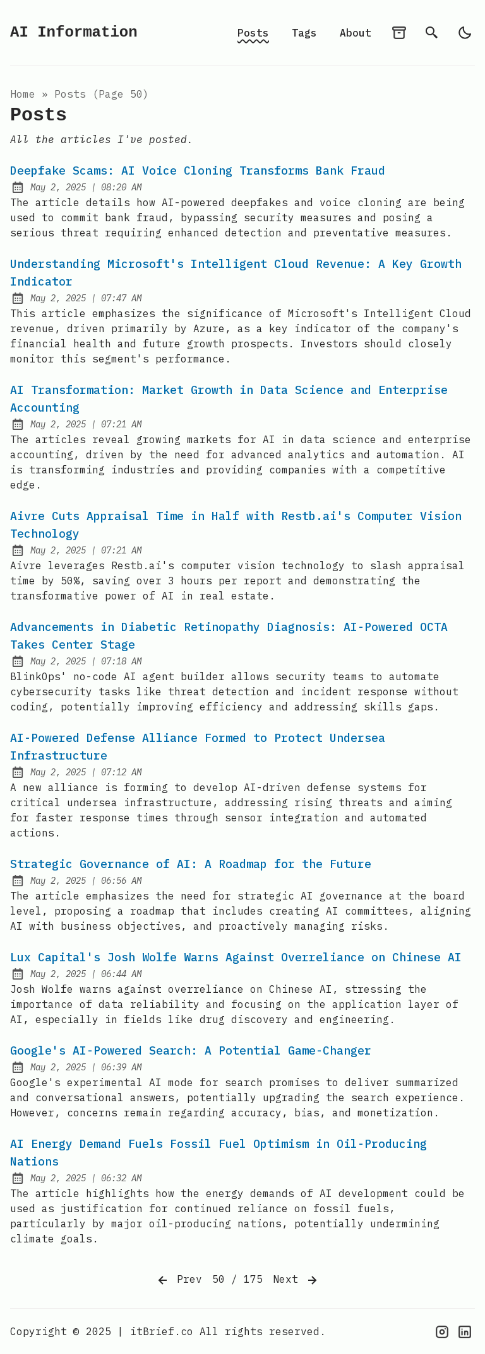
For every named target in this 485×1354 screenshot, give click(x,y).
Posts (253, 32)
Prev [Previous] (178, 1280)
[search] (432, 33)
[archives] (399, 33)
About (355, 32)
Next (296, 1280)
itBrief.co (161, 1331)
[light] (465, 33)
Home (22, 94)
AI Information (74, 32)
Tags (304, 32)
